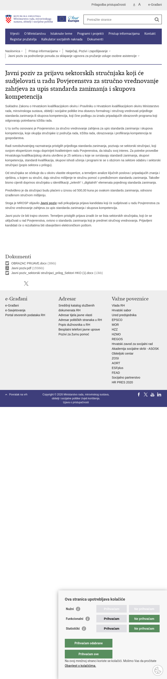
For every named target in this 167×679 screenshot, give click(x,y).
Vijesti (14, 34)
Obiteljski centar (123, 353)
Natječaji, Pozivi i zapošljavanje (86, 51)
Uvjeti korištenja (90, 398)
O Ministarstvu (35, 34)
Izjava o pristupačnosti (76, 402)
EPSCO (117, 320)
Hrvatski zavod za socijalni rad (132, 344)
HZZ (115, 329)
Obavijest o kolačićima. (80, 665)
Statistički (73, 637)
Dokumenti (95, 39)
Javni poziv (48, 203)
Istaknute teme (61, 34)
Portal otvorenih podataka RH (25, 315)
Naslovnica (12, 51)
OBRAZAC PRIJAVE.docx (29, 263)
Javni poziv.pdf (21, 268)
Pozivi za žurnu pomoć (73, 334)
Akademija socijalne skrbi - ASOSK (135, 348)
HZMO (116, 334)
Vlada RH (118, 305)
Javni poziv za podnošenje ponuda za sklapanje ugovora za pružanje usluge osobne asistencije (72, 56)
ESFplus (117, 368)
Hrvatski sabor (121, 310)
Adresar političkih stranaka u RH (80, 320)
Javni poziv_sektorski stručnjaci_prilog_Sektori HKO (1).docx (52, 273)
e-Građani (155, 4)
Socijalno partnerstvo (126, 377)
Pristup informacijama (124, 34)
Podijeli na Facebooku (17, 283)
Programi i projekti (90, 34)
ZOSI (115, 358)
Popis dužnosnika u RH (74, 324)
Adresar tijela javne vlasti (75, 315)
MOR (115, 324)
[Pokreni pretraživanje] (156, 19)
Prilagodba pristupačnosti (109, 4)
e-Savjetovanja (15, 310)
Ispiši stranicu (7, 283)
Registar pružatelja (23, 39)
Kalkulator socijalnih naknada (61, 39)
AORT (116, 363)
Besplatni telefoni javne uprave (79, 329)
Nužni (70, 617)
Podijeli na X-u (26, 283)
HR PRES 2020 (122, 382)
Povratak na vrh (18, 394)
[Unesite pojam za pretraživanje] (118, 19)
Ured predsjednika (124, 315)
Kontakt (150, 34)
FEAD (116, 372)
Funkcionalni (74, 627)
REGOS (117, 339)
